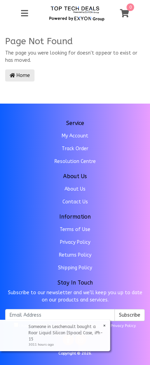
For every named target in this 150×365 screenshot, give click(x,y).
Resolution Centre (75, 161)
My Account (75, 136)
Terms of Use (75, 229)
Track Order (75, 149)
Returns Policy (75, 255)
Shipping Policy (75, 268)
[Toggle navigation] (24, 14)
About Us (75, 189)
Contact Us (75, 202)
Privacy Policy (75, 242)
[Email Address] (60, 315)
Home (20, 75)
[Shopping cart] (124, 14)
